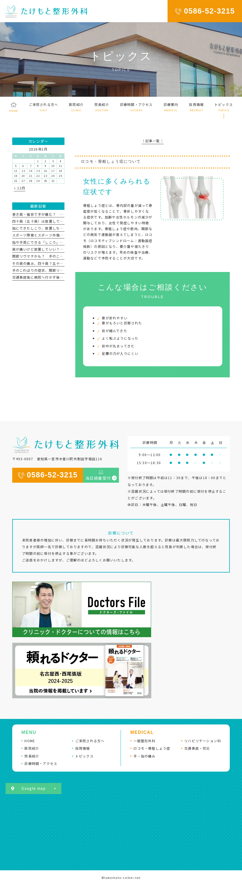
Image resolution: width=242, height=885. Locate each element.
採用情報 (82, 748)
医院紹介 (31, 748)
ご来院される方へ (90, 740)
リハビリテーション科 (202, 740)
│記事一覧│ (153, 140)
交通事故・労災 (197, 748)
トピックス (84, 756)
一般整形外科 (144, 740)
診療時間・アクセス (40, 763)
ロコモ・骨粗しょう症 (151, 748)
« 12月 (19, 187)
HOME (29, 740)
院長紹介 (31, 756)
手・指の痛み (144, 756)
